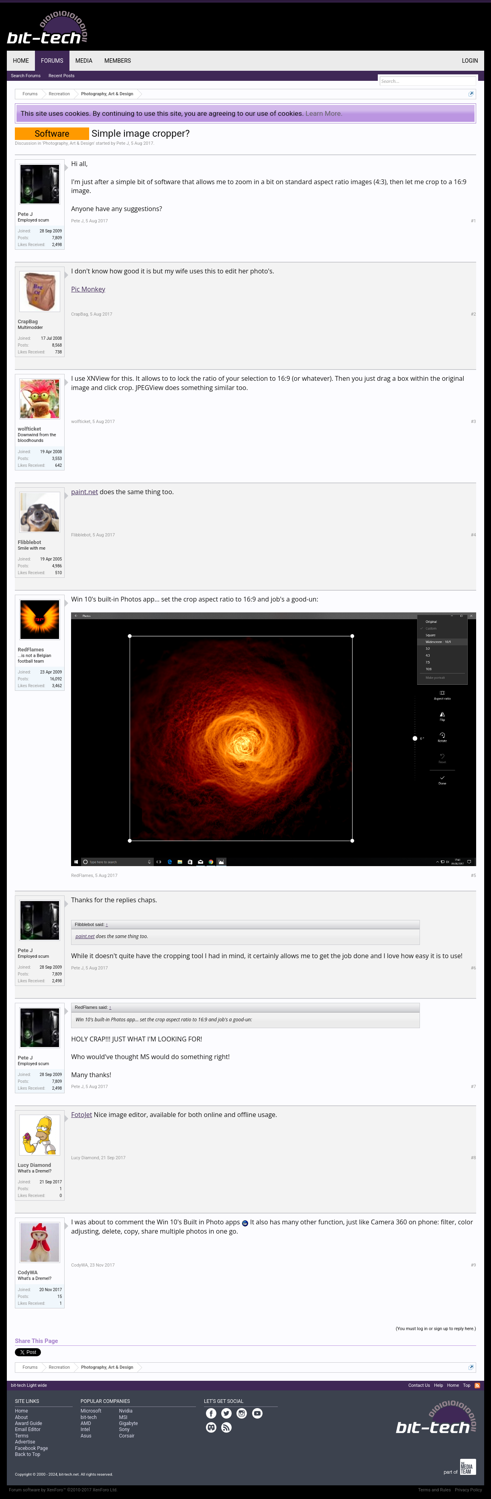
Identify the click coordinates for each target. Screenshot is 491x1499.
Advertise (25, 1442)
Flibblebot (29, 542)
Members (117, 60)
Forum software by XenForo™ (63, 1490)
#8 (473, 1157)
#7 (473, 1086)
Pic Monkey (88, 289)
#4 (473, 535)
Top (466, 1385)
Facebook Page (31, 1448)
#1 (473, 221)
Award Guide (28, 1423)
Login (470, 60)
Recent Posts (62, 75)
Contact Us (419, 1385)
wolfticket (29, 429)
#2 (473, 314)
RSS (477, 1385)
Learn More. (324, 113)
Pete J (122, 143)
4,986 (57, 566)
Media (83, 60)
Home (21, 60)
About (21, 1417)
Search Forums (26, 75)
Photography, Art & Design (68, 143)
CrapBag (28, 321)
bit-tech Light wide (29, 1385)
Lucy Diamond (34, 1165)
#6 (473, 968)
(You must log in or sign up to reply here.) (436, 1328)
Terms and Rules (434, 1490)
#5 (473, 875)
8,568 (57, 345)
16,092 (56, 679)
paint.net (84, 491)
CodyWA (28, 1272)
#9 (473, 1265)
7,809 (57, 238)
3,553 (57, 458)
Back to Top (27, 1454)
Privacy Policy (468, 1490)
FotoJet (81, 1114)
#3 (473, 421)
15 (59, 1296)
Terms (22, 1436)
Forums (52, 60)
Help (438, 1385)
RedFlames (31, 650)
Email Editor (28, 1429)
